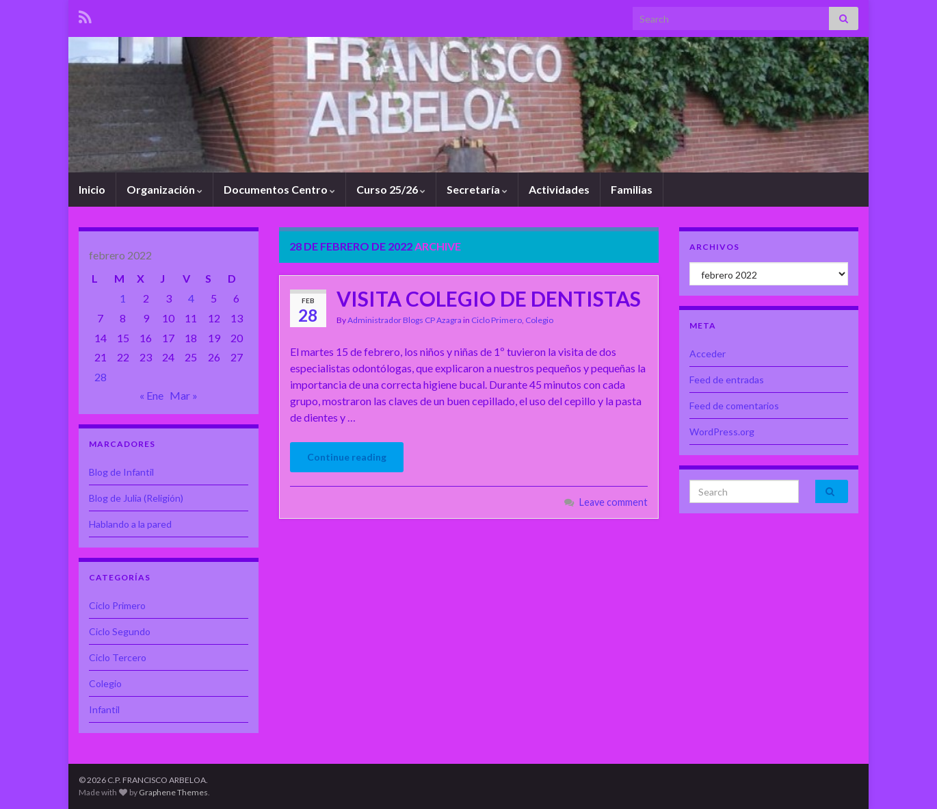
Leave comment (613, 502)
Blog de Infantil (121, 472)
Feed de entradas (726, 379)
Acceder (707, 353)
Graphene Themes (173, 792)
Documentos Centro (279, 189)
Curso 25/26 (390, 189)
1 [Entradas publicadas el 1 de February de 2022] (123, 298)
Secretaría (477, 189)
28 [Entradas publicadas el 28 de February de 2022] (100, 376)
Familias (631, 189)
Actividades (559, 189)
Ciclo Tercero (117, 657)
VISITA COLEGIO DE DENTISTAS (488, 298)
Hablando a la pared (130, 524)
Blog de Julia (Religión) (136, 498)
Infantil (104, 709)
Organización (164, 189)
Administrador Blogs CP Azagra (404, 320)
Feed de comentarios (734, 405)
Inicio (92, 189)
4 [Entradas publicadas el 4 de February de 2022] (191, 298)
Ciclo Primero (496, 320)
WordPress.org (721, 431)
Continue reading (346, 457)
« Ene (151, 395)
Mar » (184, 395)
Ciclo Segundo (119, 631)
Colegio (539, 320)
